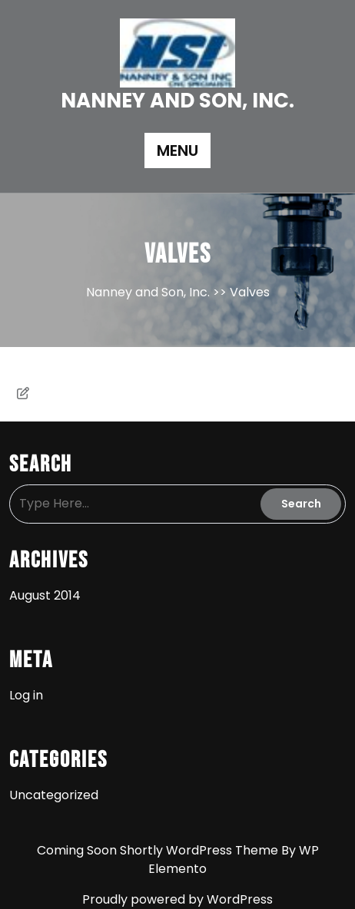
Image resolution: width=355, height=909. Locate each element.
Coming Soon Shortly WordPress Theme (159, 850)
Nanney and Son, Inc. (177, 100)
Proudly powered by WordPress (177, 899)
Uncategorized (53, 795)
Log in (26, 695)
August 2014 (45, 595)
